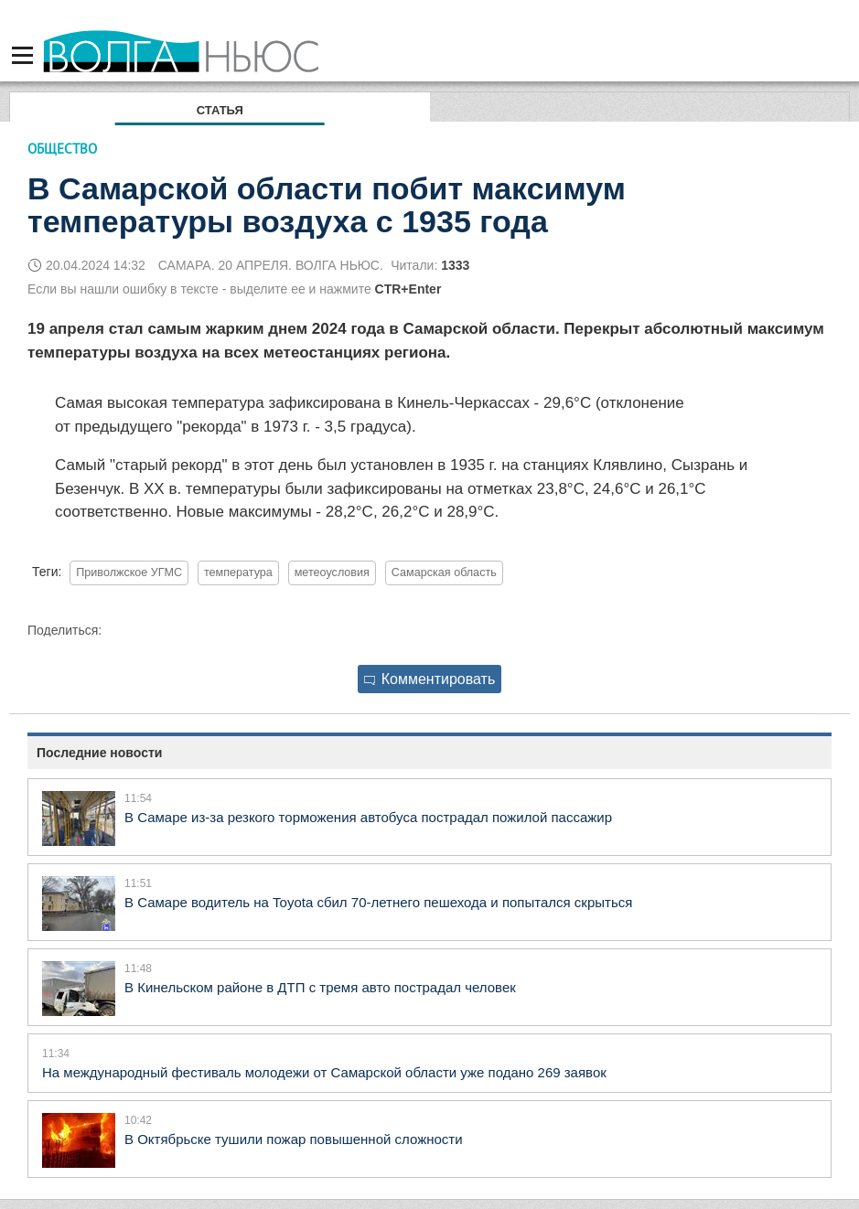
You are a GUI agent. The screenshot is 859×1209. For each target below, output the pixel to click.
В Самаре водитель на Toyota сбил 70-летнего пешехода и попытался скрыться (378, 902)
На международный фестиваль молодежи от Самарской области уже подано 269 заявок (324, 1072)
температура (238, 572)
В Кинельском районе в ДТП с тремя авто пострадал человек (320, 987)
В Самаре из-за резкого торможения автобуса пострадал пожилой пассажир (368, 817)
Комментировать (430, 679)
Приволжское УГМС (129, 572)
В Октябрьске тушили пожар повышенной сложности (293, 1139)
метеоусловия (332, 572)
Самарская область (444, 572)
